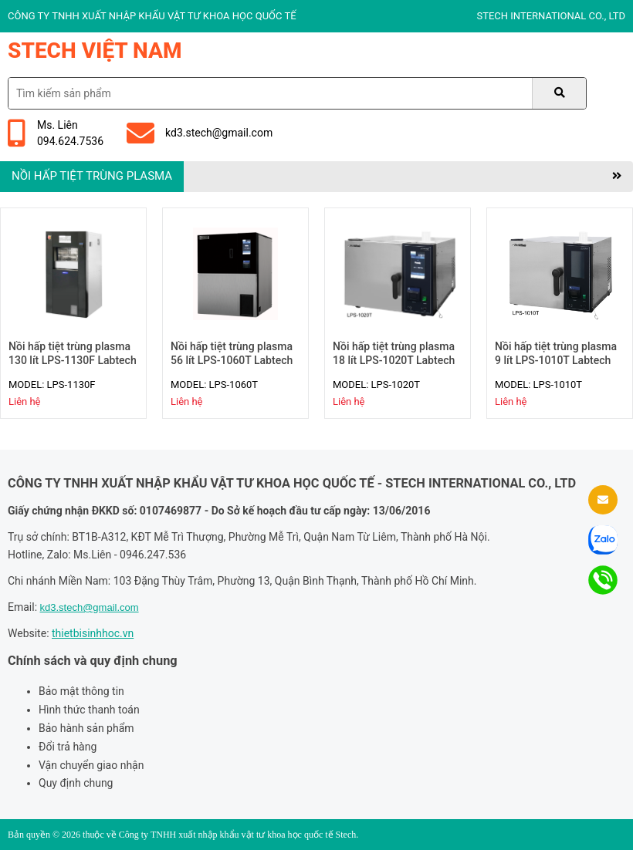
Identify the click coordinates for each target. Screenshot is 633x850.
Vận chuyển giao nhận (91, 765)
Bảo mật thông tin (81, 691)
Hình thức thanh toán (89, 709)
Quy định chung (76, 783)
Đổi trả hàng (67, 746)
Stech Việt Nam (95, 50)
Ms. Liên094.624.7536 (55, 133)
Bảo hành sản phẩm (86, 728)
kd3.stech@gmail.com (199, 133)
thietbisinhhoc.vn (93, 633)
